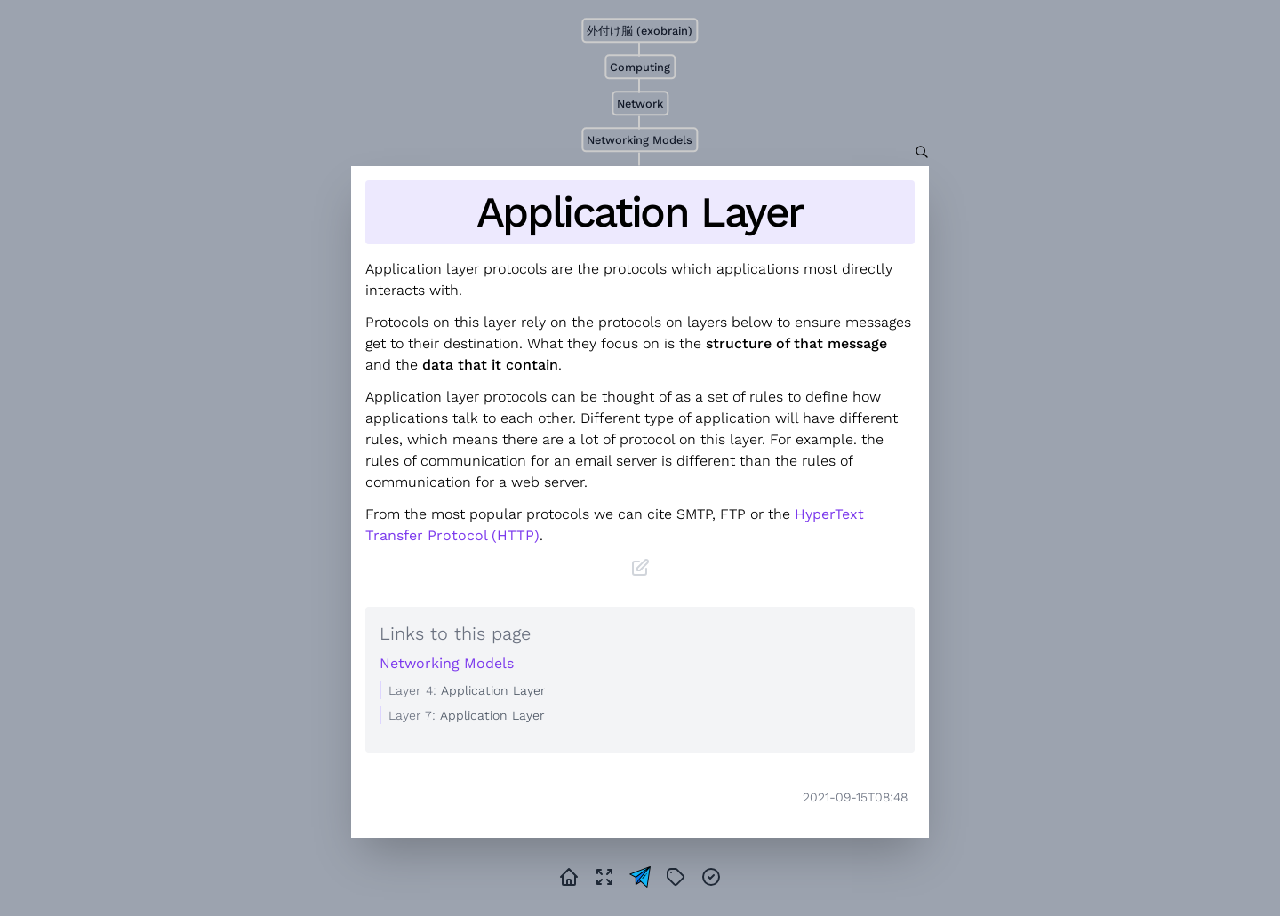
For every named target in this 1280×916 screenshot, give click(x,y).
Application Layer (640, 212)
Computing (640, 67)
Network (640, 103)
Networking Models (640, 140)
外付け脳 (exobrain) (640, 30)
